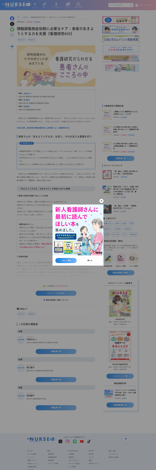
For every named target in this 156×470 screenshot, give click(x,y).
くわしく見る (66, 260)
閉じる (89, 260)
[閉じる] (101, 201)
